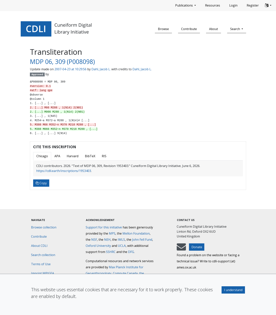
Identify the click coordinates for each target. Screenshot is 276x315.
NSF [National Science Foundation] (94, 239)
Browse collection (43, 227)
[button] (268, 6)
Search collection (43, 255)
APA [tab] (57, 156)
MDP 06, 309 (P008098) (62, 61)
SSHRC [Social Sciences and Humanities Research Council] (111, 252)
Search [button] (235, 29)
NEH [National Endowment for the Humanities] (107, 239)
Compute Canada (125, 273)
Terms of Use (41, 264)
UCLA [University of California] (122, 246)
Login (233, 5)
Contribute (189, 29)
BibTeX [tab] (90, 156)
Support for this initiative (104, 227)
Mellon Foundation (136, 233)
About (213, 29)
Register (253, 5)
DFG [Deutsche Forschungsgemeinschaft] (131, 252)
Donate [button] (196, 247)
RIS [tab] (104, 156)
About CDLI (39, 246)
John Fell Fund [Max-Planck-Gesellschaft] (142, 239)
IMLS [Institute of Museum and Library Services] (121, 239)
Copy (41, 183)
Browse (163, 29)
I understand (233, 290)
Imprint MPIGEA (42, 273)
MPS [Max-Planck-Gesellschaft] (112, 233)
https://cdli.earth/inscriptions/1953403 (63, 171)
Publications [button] (184, 5)
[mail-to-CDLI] (181, 249)
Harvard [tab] (72, 156)
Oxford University (98, 246)
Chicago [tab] (42, 156)
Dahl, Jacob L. (101, 69)
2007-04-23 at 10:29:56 (70, 69)
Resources (212, 5)
